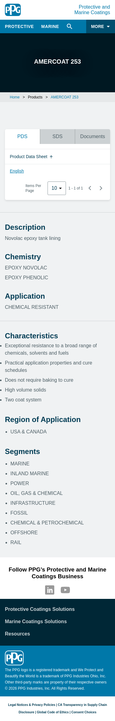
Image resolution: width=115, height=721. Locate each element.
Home (15, 97)
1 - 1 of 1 (75, 188)
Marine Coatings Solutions (36, 621)
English (17, 171)
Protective (19, 26)
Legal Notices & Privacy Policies (31, 705)
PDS (22, 136)
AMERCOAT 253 (64, 97)
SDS (57, 136)
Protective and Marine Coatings (92, 9)
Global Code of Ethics (53, 712)
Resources (17, 633)
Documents (92, 136)
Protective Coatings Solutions (40, 609)
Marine (50, 26)
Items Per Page (33, 188)
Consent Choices (84, 712)
